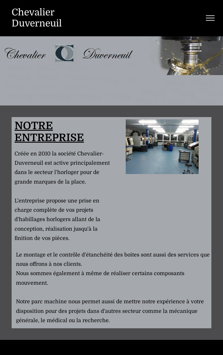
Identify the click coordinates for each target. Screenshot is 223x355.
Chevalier (33, 12)
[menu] (210, 18)
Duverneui (35, 23)
